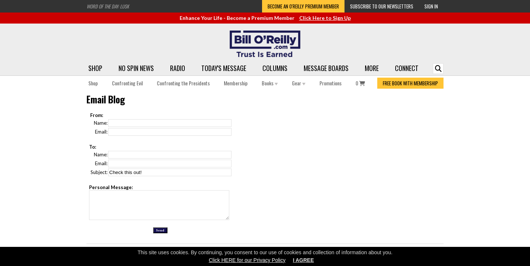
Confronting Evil (127, 83)
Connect (406, 68)
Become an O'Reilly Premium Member (303, 6)
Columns (274, 68)
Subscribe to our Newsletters (381, 6)
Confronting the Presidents (183, 83)
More (372, 68)
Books (270, 83)
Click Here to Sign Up (325, 18)
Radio (177, 68)
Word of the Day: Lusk (107, 6)
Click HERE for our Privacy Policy (247, 260)
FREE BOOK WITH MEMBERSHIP (410, 83)
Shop (95, 68)
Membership (236, 83)
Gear (298, 83)
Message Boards (326, 68)
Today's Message (223, 68)
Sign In (431, 6)
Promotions (330, 83)
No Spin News (136, 68)
